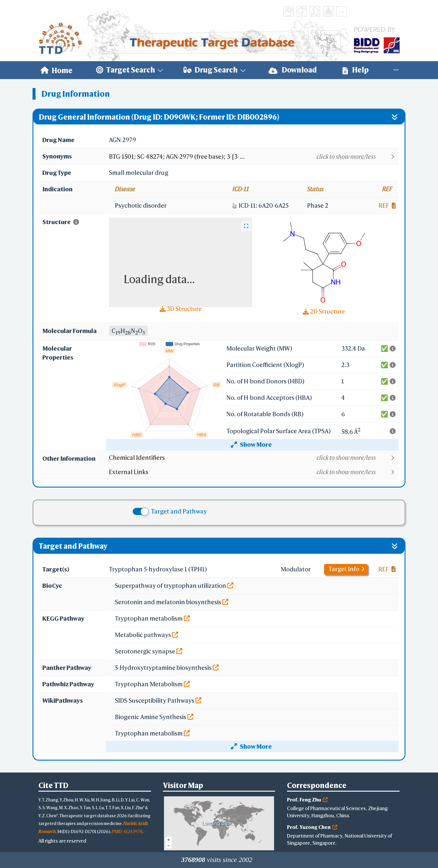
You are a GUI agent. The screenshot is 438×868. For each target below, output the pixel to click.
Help (356, 70)
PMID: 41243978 (127, 831)
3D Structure (181, 308)
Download (293, 70)
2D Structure (324, 311)
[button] (253, 156)
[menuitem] (57, 70)
